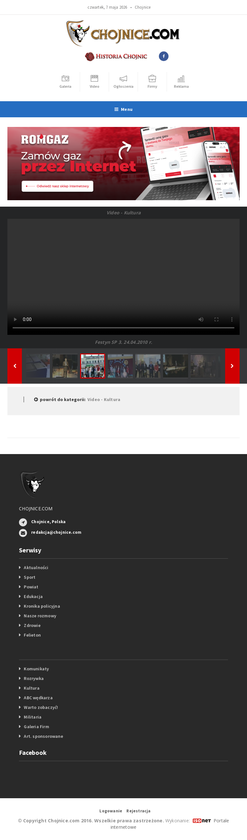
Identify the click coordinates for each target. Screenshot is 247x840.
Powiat (31, 587)
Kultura (31, 688)
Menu (123, 109)
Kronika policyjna (42, 606)
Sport (29, 577)
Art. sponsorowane (43, 736)
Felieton (32, 635)
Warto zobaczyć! (41, 707)
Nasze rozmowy (40, 616)
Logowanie (110, 811)
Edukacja (33, 596)
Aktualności (36, 567)
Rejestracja (138, 811)
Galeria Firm (36, 726)
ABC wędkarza (38, 698)
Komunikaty (36, 669)
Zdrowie (32, 625)
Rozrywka (34, 678)
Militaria (32, 717)
